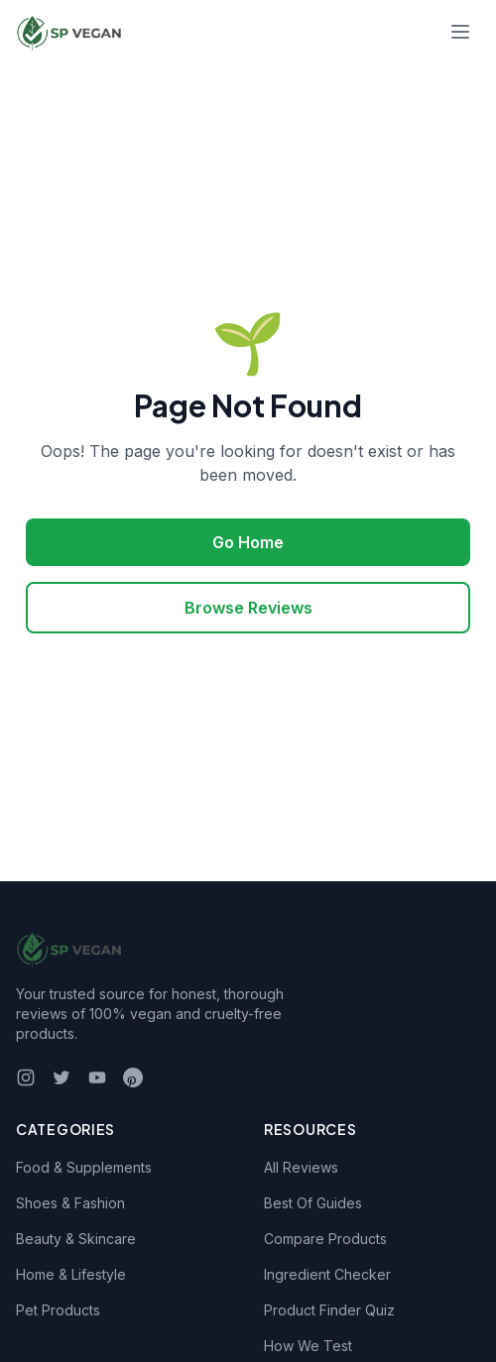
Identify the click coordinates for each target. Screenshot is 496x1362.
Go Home (248, 542)
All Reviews (301, 1167)
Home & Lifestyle (71, 1274)
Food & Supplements (84, 1167)
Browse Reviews (248, 608)
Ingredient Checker (327, 1274)
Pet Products (58, 1310)
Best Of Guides (313, 1202)
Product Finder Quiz (329, 1310)
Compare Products (325, 1238)
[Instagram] (26, 1077)
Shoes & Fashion (70, 1202)
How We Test (308, 1345)
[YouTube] (97, 1077)
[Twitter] (61, 1077)
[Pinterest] (133, 1077)
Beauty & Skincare (76, 1238)
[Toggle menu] (460, 32)
